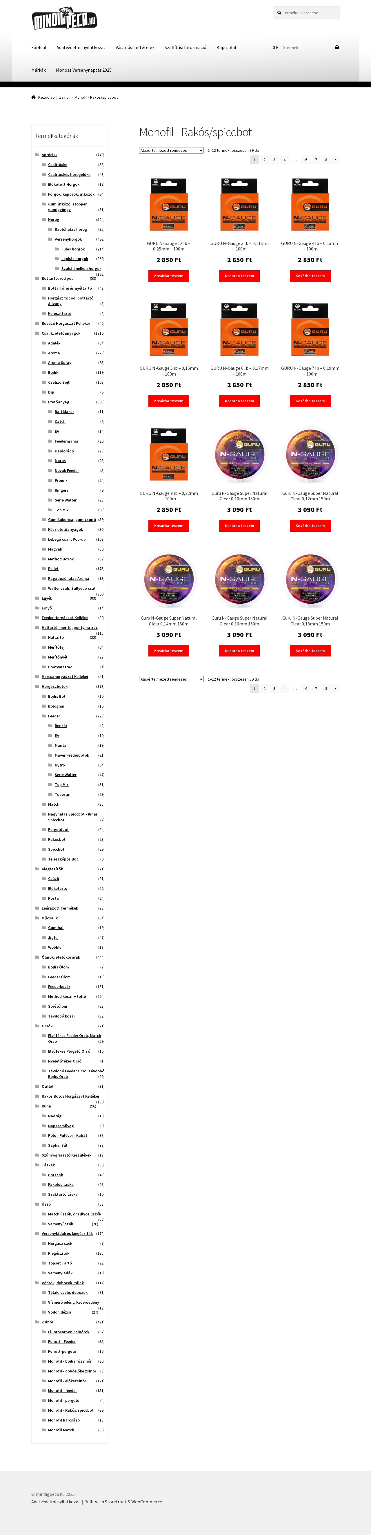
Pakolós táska (61, 1184)
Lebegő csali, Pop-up (67, 539)
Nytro (60, 765)
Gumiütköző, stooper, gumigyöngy (68, 206)
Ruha (46, 1106)
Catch (60, 421)
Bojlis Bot (57, 696)
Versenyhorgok (68, 239)
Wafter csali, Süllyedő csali (72, 588)
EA (57, 431)
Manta (60, 745)
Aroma (54, 353)
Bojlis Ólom (58, 967)
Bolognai (56, 706)
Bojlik (53, 372)
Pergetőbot (58, 829)
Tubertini (63, 794)
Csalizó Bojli (59, 382)
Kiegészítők (52, 869)
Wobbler (55, 947)
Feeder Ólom (59, 977)
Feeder (54, 716)
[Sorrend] (171, 150)
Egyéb (47, 598)
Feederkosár (59, 986)
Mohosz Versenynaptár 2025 (84, 70)
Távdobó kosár (61, 1016)
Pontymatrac (60, 667)
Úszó (46, 1204)
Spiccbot (56, 849)
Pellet (53, 568)
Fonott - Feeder (62, 1341)
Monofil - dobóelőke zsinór (72, 1371)
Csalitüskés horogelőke (69, 174)
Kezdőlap (46, 97)
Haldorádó (64, 451)
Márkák (38, 70)
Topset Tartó (60, 1263)
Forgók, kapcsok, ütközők (71, 194)
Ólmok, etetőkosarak (61, 957)
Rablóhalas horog (71, 229)
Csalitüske (57, 164)
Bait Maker (64, 411)
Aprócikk (49, 154)
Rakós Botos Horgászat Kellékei (70, 1096)
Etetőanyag (58, 402)
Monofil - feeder (62, 1390)
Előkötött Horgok (63, 184)
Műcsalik (50, 918)
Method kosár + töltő (67, 996)
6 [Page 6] (306, 159)
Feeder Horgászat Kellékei (65, 617)
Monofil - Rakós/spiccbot (71, 1410)
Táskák (48, 1165)
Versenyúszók (60, 1223)
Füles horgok (73, 249)
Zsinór (64, 97)
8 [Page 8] (326, 159)
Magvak (55, 549)
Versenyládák (60, 1273)
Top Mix (62, 510)
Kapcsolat (227, 47)
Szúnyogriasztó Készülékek (66, 1155)
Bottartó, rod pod (58, 278)
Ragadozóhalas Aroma (68, 578)
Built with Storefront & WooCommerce (123, 1502)
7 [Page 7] (316, 159)
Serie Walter (66, 500)
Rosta (53, 898)
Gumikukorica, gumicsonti (72, 519)
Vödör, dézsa (59, 1312)
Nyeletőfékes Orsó (64, 1061)
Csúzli (53, 878)
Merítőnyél (57, 657)
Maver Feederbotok (72, 755)
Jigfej (53, 937)
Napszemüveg (61, 1125)
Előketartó (57, 888)
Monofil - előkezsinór (67, 1381)
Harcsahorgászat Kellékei (65, 676)
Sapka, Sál (57, 1145)
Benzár (61, 725)
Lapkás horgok (74, 258)
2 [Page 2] (264, 159)
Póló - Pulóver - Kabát (67, 1135)
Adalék (54, 343)
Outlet (48, 1086)
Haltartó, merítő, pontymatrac (70, 627)
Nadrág (54, 1116)
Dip (51, 392)
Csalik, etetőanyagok (61, 333)
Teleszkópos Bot (63, 859)
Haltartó (56, 637)
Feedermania (66, 441)
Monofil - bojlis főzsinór (70, 1361)
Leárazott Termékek (60, 908)
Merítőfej (56, 647)
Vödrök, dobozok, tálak (63, 1282)
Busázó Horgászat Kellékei (66, 323)
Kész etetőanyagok (65, 529)
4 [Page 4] (284, 159)
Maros (60, 460)
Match (53, 804)
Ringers (61, 490)
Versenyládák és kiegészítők (67, 1233)
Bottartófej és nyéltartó (70, 288)
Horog (53, 219)
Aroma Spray (59, 362)
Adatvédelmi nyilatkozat (81, 47)
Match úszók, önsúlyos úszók (74, 1214)
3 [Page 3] (274, 159)
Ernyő (47, 608)
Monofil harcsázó (64, 1420)
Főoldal (38, 47)
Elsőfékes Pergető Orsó (69, 1051)
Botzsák (55, 1174)
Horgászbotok (55, 686)
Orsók (47, 1026)
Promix (61, 480)
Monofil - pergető (63, 1400)
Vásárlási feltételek (135, 47)
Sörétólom (57, 1006)
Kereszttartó (59, 313)
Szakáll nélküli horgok (81, 268)
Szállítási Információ (185, 47)
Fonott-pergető (62, 1351)
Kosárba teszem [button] (168, 275)
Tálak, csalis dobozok (68, 1292)
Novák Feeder (67, 470)
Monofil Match (61, 1430)
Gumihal (55, 927)
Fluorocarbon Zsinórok (68, 1331)
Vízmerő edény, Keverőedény (73, 1302)
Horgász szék (60, 1243)
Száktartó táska (63, 1194)
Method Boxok (61, 559)
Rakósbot (57, 839)
